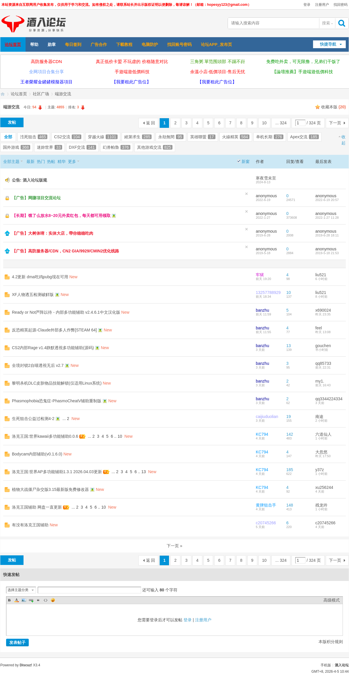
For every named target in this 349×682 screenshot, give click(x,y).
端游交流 (63, 93)
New (73, 276)
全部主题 (11, 161)
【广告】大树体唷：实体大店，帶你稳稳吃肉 (52, 233)
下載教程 (124, 44)
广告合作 (99, 44)
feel (318, 328)
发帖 (12, 122)
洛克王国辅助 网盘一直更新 (37, 507)
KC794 (262, 434)
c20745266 (266, 523)
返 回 (150, 123)
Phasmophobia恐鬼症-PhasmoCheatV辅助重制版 (56, 401)
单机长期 (269, 136)
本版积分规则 (331, 641)
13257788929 (268, 292)
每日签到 (73, 44)
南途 (319, 416)
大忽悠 (321, 452)
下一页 (335, 123)
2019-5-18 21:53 (327, 253)
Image (24, 600)
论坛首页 (13, 44)
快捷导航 (328, 44)
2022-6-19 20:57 (327, 200)
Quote (38, 600)
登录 (306, 5)
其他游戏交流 (154, 147)
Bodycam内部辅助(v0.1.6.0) (37, 454)
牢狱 (260, 274)
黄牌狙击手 (266, 505)
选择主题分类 (18, 590)
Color (16, 600)
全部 (8, 136)
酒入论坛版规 (35, 180)
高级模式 (331, 600)
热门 (41, 161)
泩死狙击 (33, 136)
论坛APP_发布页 (216, 44)
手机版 (326, 665)
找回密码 (341, 5)
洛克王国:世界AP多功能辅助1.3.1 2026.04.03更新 (57, 471)
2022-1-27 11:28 (327, 217)
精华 (61, 161)
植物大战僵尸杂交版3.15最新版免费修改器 (50, 489)
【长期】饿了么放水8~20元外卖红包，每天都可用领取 (61, 215)
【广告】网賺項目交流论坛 (36, 197)
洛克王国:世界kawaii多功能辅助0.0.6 (45, 436)
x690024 (323, 310)
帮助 (34, 44)
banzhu (262, 310)
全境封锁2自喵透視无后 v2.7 (38, 365)
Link (31, 600)
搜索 (326, 23)
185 (289, 469)
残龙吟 (321, 505)
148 (289, 505)
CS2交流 (67, 136)
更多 (72, 161)
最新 (30, 161)
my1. (319, 381)
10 (264, 123)
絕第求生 (138, 136)
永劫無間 (171, 136)
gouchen (323, 345)
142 (289, 434)
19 (288, 416)
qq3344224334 (328, 398)
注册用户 (322, 5)
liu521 (320, 274)
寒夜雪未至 (266, 178)
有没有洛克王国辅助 (30, 525)
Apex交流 (304, 136)
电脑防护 (150, 44)
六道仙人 (323, 434)
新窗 (246, 161)
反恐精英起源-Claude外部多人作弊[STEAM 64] (54, 330)
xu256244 (324, 487)
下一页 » (174, 545)
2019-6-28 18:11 (327, 235)
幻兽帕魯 (116, 147)
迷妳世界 (49, 147)
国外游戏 (16, 147)
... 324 (281, 123)
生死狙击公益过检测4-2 (33, 418)
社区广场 (41, 93)
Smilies (53, 600)
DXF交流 (82, 147)
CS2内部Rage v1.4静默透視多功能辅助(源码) (53, 347)
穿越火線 (103, 136)
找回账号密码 (179, 44)
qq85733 (323, 363)
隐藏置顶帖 (246, 193)
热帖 (51, 161)
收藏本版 (333, 107)
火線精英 (235, 136)
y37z (319, 469)
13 (288, 345)
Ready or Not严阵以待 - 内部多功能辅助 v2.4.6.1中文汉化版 (66, 312)
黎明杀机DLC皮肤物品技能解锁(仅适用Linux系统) (57, 383)
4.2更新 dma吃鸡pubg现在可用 (40, 276)
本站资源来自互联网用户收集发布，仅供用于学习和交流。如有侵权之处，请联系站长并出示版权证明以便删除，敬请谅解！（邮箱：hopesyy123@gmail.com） (126, 5)
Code (45, 600)
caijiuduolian (267, 416)
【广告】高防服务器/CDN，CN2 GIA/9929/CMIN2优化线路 (65, 251)
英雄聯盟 (202, 136)
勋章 (52, 44)
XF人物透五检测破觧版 (33, 294)
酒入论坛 (342, 665)
